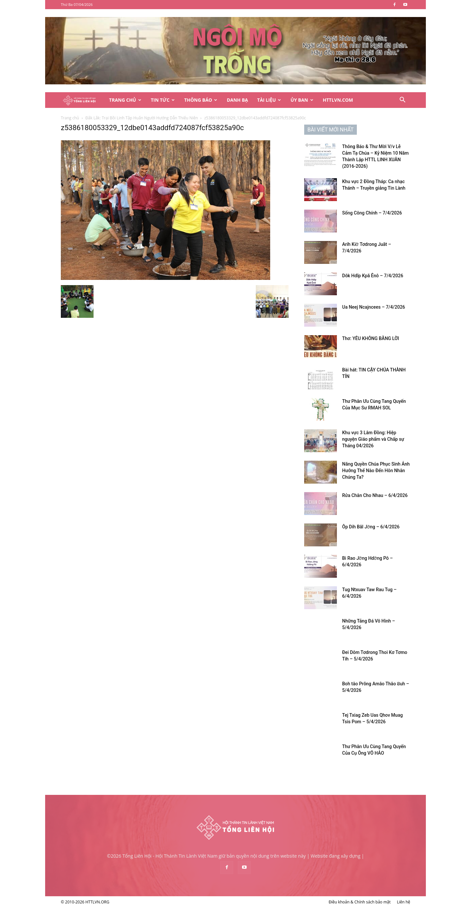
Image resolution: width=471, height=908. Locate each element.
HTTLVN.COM (338, 100)
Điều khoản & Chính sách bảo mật (360, 902)
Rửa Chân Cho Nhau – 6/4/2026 (375, 495)
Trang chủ (70, 118)
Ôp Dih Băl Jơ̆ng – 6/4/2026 (371, 526)
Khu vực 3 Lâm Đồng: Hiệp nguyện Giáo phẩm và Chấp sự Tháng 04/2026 (373, 439)
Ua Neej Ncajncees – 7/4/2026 (373, 307)
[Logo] (83, 100)
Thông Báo (200, 100)
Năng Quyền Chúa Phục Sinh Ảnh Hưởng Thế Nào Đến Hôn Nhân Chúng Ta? (376, 470)
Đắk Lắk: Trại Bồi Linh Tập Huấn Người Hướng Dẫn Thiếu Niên (141, 118)
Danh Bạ (237, 100)
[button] (402, 100)
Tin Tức (163, 100)
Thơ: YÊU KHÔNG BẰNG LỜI (370, 338)
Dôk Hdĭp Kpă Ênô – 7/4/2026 (372, 275)
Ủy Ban (301, 100)
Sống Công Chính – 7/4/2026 (372, 212)
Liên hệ (403, 902)
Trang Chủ (125, 100)
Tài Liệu (269, 100)
